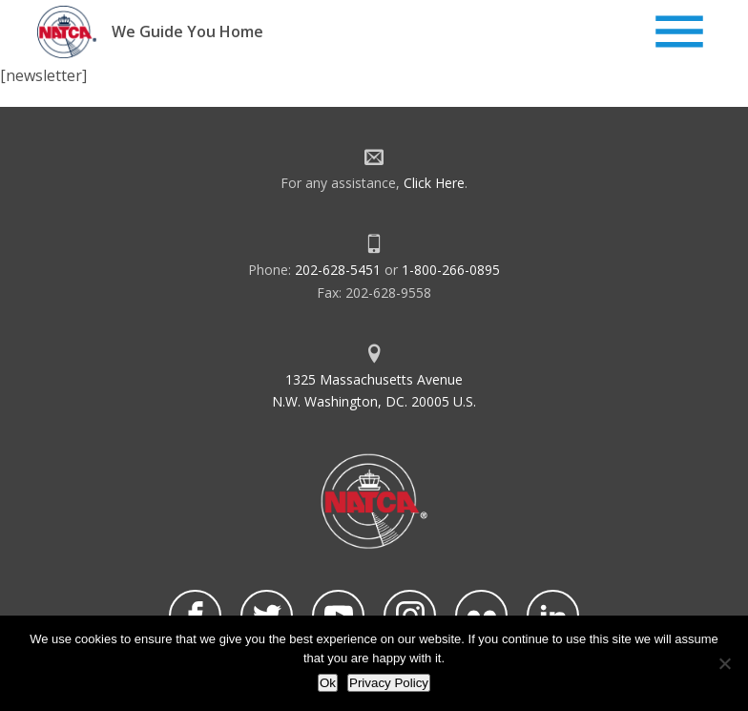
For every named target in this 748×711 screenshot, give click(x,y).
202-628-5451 (338, 270)
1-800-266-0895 (451, 270)
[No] (724, 663)
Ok (328, 683)
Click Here (434, 183)
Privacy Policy (388, 683)
